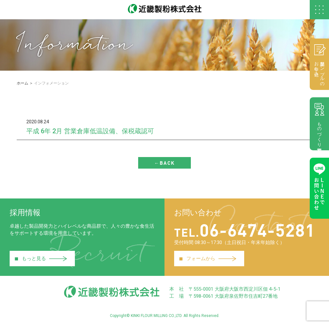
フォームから (207, 258)
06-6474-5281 (244, 229)
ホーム (22, 83)
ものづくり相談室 (319, 123)
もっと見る (40, 258)
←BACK (164, 163)
